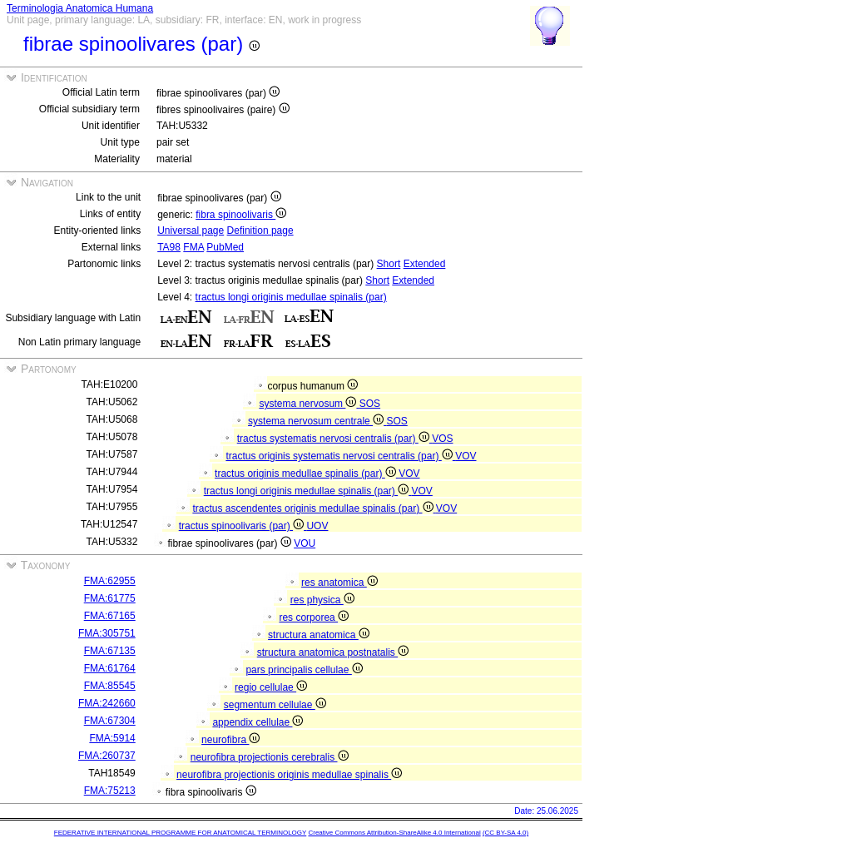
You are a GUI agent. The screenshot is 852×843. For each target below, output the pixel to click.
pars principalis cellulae (303, 670)
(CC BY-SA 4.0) (505, 832)
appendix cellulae (257, 722)
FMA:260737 (107, 755)
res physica (322, 600)
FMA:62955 (110, 581)
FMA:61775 (110, 598)
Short (389, 264)
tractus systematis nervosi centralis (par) (334, 438)
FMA (193, 247)
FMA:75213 (110, 790)
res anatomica (339, 582)
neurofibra (230, 740)
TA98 (169, 247)
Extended (425, 264)
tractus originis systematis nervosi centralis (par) (340, 456)
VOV (465, 456)
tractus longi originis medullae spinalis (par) (291, 297)
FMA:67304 (110, 720)
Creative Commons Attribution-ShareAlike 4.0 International (394, 832)
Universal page (190, 230)
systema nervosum (309, 403)
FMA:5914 (112, 738)
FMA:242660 (107, 703)
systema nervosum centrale (317, 421)
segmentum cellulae (275, 705)
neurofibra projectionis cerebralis (270, 757)
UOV (317, 526)
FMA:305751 (107, 633)
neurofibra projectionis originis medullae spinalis (289, 775)
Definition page (260, 230)
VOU (304, 543)
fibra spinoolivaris (241, 215)
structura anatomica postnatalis (333, 652)
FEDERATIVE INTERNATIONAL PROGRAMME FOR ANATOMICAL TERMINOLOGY (180, 832)
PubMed (225, 247)
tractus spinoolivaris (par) (243, 526)
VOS (442, 438)
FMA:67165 (110, 616)
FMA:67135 (110, 651)
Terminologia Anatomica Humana (80, 8)
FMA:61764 (110, 668)
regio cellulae (271, 687)
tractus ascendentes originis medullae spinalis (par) (313, 508)
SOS (369, 403)
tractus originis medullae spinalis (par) (307, 473)
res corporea (314, 617)
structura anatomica (318, 635)
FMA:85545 (110, 686)
